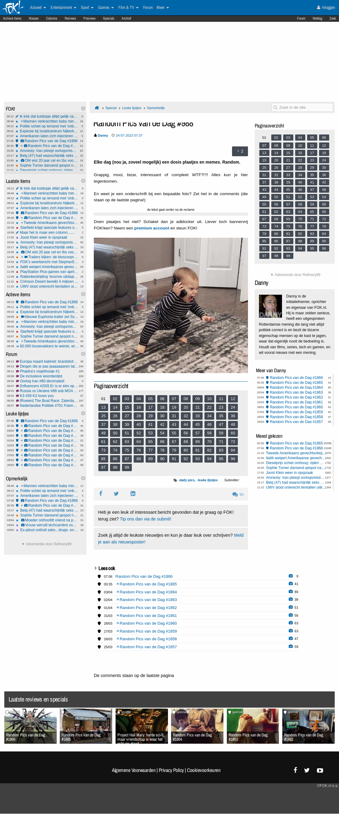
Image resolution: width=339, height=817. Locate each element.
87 (127, 458)
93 (197, 458)
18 (162, 407)
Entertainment (63, 8)
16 (138, 407)
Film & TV (128, 8)
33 (197, 416)
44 (186, 424)
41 (150, 424)
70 (209, 441)
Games (106, 8)
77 (150, 450)
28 (138, 416)
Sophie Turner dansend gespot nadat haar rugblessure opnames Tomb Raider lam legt (47, 165)
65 (150, 441)
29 (150, 416)
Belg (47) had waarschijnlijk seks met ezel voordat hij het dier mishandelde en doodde (47, 155)
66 (162, 441)
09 (197, 398)
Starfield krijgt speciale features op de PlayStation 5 (47, 227)
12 (233, 398)
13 (103, 407)
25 (103, 416)
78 (162, 450)
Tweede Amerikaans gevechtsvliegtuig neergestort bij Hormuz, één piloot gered (47, 223)
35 (221, 416)
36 (233, 416)
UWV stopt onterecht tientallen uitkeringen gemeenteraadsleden (47, 286)
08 (186, 398)
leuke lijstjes (208, 480)
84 (233, 450)
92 (186, 458)
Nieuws (34, 18)
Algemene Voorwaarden (133, 770)
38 (115, 424)
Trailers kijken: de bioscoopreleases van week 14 (47, 257)
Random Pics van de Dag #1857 (47, 465)
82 (209, 450)
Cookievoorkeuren (203, 770)
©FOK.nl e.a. (327, 786)
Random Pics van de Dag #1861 (47, 445)
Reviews (70, 18)
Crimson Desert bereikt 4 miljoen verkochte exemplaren (47, 281)
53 (150, 433)
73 (103, 450)
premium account (151, 228)
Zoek (332, 18)
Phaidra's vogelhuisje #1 (47, 371)
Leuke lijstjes (131, 108)
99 (127, 467)
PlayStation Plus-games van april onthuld (47, 272)
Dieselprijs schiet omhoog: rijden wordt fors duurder (47, 170)
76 (138, 450)
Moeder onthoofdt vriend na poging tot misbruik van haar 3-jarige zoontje (47, 520)
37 (103, 424)
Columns (51, 18)
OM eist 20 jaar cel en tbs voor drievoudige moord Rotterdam (47, 160)
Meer (163, 8)
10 (209, 398)
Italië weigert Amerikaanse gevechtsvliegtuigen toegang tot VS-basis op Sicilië (47, 267)
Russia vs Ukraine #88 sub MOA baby (47, 391)
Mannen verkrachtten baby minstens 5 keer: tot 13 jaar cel (47, 121)
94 (209, 458)
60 (233, 433)
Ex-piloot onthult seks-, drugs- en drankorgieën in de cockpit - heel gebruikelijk (47, 530)
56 (186, 433)
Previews (89, 18)
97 (103, 467)
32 (186, 416)
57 (197, 433)
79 (174, 450)
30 (162, 416)
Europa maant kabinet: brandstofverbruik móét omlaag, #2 (47, 361)
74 (115, 450)
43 (174, 424)
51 (127, 433)
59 (221, 433)
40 (138, 424)
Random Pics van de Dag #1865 (47, 146)
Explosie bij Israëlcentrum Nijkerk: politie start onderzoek (47, 131)
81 (197, 450)
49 (103, 433)
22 (209, 407)
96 (233, 458)
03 (127, 398)
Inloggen (326, 7)
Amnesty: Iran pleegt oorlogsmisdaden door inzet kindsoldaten (47, 151)
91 (174, 458)
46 (209, 424)
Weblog (317, 18)
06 (162, 398)
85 (103, 458)
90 (162, 458)
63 (127, 441)
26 (115, 416)
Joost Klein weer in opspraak (47, 237)
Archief (126, 18)
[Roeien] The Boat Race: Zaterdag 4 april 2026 (47, 401)
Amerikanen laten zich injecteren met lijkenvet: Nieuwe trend (47, 136)
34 (209, 416)
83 (221, 450)
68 (186, 441)
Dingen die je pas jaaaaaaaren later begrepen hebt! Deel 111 (47, 366)
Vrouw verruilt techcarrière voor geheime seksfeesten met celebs (47, 525)
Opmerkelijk (156, 108)
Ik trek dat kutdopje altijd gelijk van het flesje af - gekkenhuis (47, 116)
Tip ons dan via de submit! (145, 518)
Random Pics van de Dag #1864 (47, 431)
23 (221, 407)
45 (197, 424)
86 (115, 458)
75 (127, 450)
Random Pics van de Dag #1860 (47, 450)
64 (138, 441)
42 (162, 424)
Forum (301, 18)
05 (150, 398)
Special (110, 108)
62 (115, 441)
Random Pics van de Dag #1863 (47, 435)
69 (197, 441)
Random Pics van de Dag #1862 (47, 440)
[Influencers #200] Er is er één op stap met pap (47, 386)
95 (221, 458)
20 (186, 407)
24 (233, 407)
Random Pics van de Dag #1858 (47, 460)
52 (138, 433)
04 (138, 398)
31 (174, 416)
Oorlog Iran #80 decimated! (47, 381)
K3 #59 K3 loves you (47, 396)
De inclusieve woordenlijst (47, 376)
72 (233, 441)
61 (103, 441)
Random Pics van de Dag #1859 (47, 455)
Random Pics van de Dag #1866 (47, 141)
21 (197, 407)
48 (233, 424)
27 (127, 416)
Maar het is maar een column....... (47, 232)
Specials (108, 18)
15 (127, 407)
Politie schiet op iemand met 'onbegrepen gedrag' (47, 126)
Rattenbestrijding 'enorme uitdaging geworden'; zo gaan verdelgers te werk (47, 276)
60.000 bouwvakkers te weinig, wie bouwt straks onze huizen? (47, 346)
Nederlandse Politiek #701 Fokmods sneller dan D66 (47, 405)
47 (221, 424)
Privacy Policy (171, 770)
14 (115, 407)
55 (174, 433)
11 (221, 398)
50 (115, 433)
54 (162, 433)
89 (150, 458)
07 (174, 398)
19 (174, 407)
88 (138, 458)
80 (186, 450)
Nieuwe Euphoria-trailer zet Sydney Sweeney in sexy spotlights (47, 317)
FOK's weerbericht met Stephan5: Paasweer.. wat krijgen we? (47, 262)
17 (150, 407)
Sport (87, 8)
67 (174, 441)
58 (209, 433)
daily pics (187, 480)
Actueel (38, 8)
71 (221, 441)
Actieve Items (12, 18)
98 (115, 467)
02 (115, 398)
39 (127, 424)
